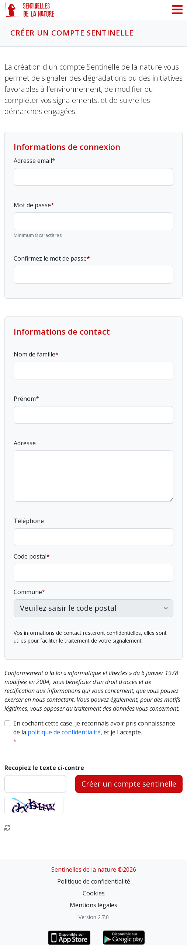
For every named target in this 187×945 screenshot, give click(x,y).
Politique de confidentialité (93, 881)
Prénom (25, 399)
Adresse (25, 443)
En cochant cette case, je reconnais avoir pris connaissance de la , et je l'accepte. (94, 727)
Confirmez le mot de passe (50, 258)
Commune (28, 592)
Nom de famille (34, 354)
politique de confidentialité (64, 732)
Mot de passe (32, 205)
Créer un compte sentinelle (129, 784)
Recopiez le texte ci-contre (44, 768)
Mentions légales (93, 905)
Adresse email (33, 161)
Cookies (94, 893)
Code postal (30, 556)
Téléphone (29, 521)
